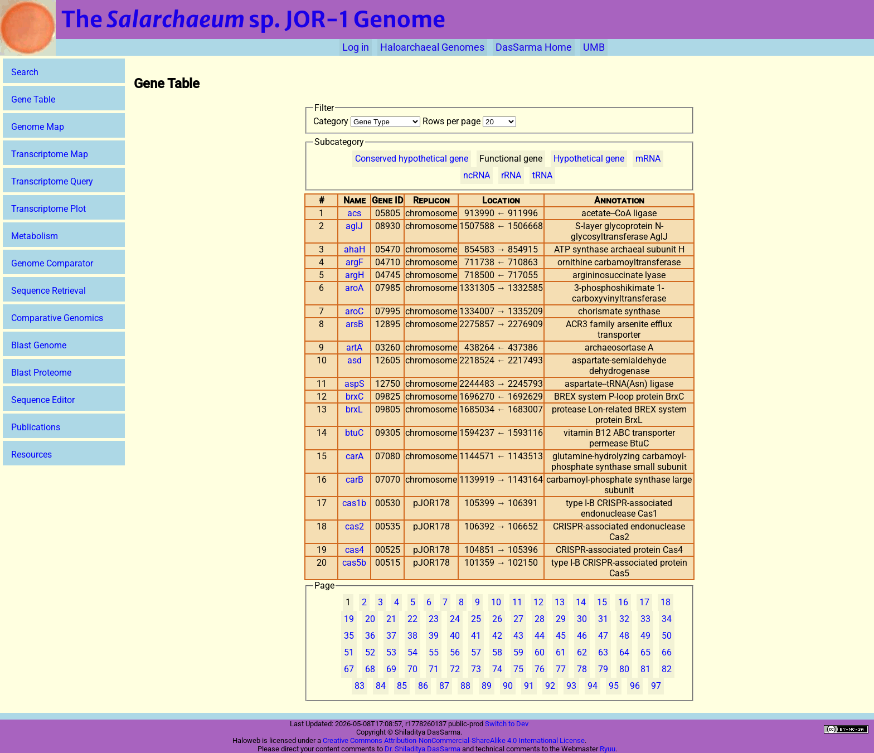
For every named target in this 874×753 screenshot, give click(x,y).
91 (529, 686)
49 (645, 635)
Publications (35, 427)
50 (667, 635)
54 (412, 652)
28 (540, 619)
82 (667, 669)
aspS (354, 383)
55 (434, 652)
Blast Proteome (41, 372)
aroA (354, 288)
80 (624, 669)
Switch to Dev (506, 724)
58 (497, 652)
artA (354, 347)
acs (354, 213)
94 (592, 686)
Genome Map (37, 127)
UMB (594, 47)
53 (391, 652)
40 (455, 635)
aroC (354, 311)
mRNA (648, 158)
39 (434, 635)
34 (667, 619)
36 (370, 635)
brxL (354, 409)
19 (349, 619)
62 (582, 652)
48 (624, 635)
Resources (31, 454)
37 (391, 635)
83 (360, 686)
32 (624, 619)
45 (561, 635)
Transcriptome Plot (48, 208)
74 (497, 669)
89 (487, 686)
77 (561, 669)
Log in (355, 47)
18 (666, 602)
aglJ (354, 226)
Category (368, 121)
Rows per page (469, 121)
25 (476, 619)
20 (370, 619)
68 (370, 669)
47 (603, 635)
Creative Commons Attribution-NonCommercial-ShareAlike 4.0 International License (454, 740)
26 (497, 619)
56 (455, 652)
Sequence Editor (43, 400)
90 (508, 686)
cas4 (354, 550)
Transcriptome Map (49, 154)
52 (370, 652)
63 (603, 652)
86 (423, 686)
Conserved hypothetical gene (411, 158)
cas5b (354, 562)
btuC (354, 432)
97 (656, 686)
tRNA (542, 175)
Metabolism (34, 236)
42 (497, 635)
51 (349, 652)
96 (635, 686)
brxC (354, 396)
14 (581, 602)
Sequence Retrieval (48, 290)
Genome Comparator (52, 263)
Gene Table (33, 99)
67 (349, 669)
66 (667, 652)
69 (391, 669)
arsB (354, 324)
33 (645, 619)
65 (645, 652)
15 (602, 602)
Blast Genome (38, 345)
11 (517, 602)
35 (349, 635)
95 (614, 686)
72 (455, 669)
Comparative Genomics (57, 318)
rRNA (511, 175)
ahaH (354, 249)
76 (540, 669)
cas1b (354, 503)
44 (540, 635)
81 (645, 669)
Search (24, 72)
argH (354, 275)
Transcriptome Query (52, 181)
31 (603, 619)
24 (455, 619)
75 (518, 669)
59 (518, 652)
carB (354, 479)
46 (582, 635)
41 (476, 635)
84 (381, 686)
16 (623, 602)
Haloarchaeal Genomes (432, 47)
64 (624, 652)
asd (354, 360)
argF (354, 262)
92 (550, 686)
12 (538, 602)
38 (412, 635)
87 (444, 686)
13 (560, 602)
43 (518, 635)
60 (540, 652)
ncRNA (476, 175)
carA (354, 456)
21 (391, 619)
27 (518, 619)
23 (434, 619)
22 (412, 619)
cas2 (354, 526)
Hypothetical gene (588, 158)
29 (561, 619)
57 (476, 652)
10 (496, 602)
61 (561, 652)
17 (644, 602)
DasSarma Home (534, 47)
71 (434, 669)
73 (476, 669)
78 (582, 669)
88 (465, 686)
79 (603, 669)
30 (582, 619)
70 (412, 669)
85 (402, 686)
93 (571, 686)
